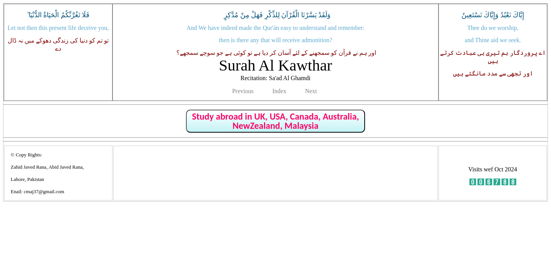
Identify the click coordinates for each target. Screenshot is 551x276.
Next (311, 91)
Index (279, 91)
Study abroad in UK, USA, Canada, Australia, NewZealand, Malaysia (275, 121)
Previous (243, 91)
